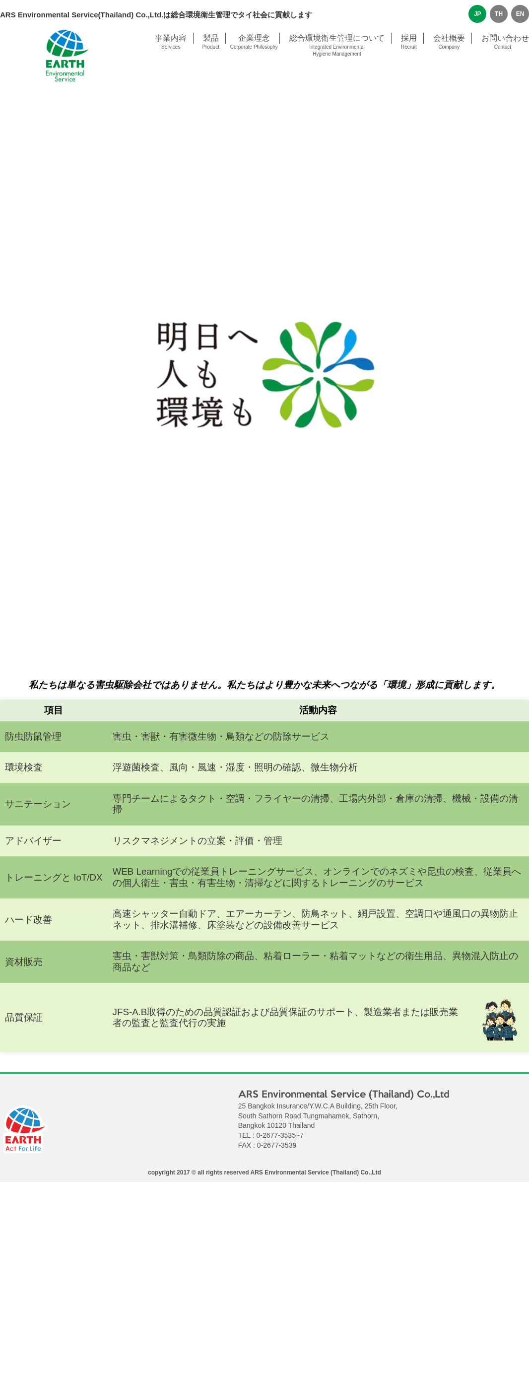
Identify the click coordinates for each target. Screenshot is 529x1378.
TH (499, 13)
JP (477, 13)
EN (520, 13)
